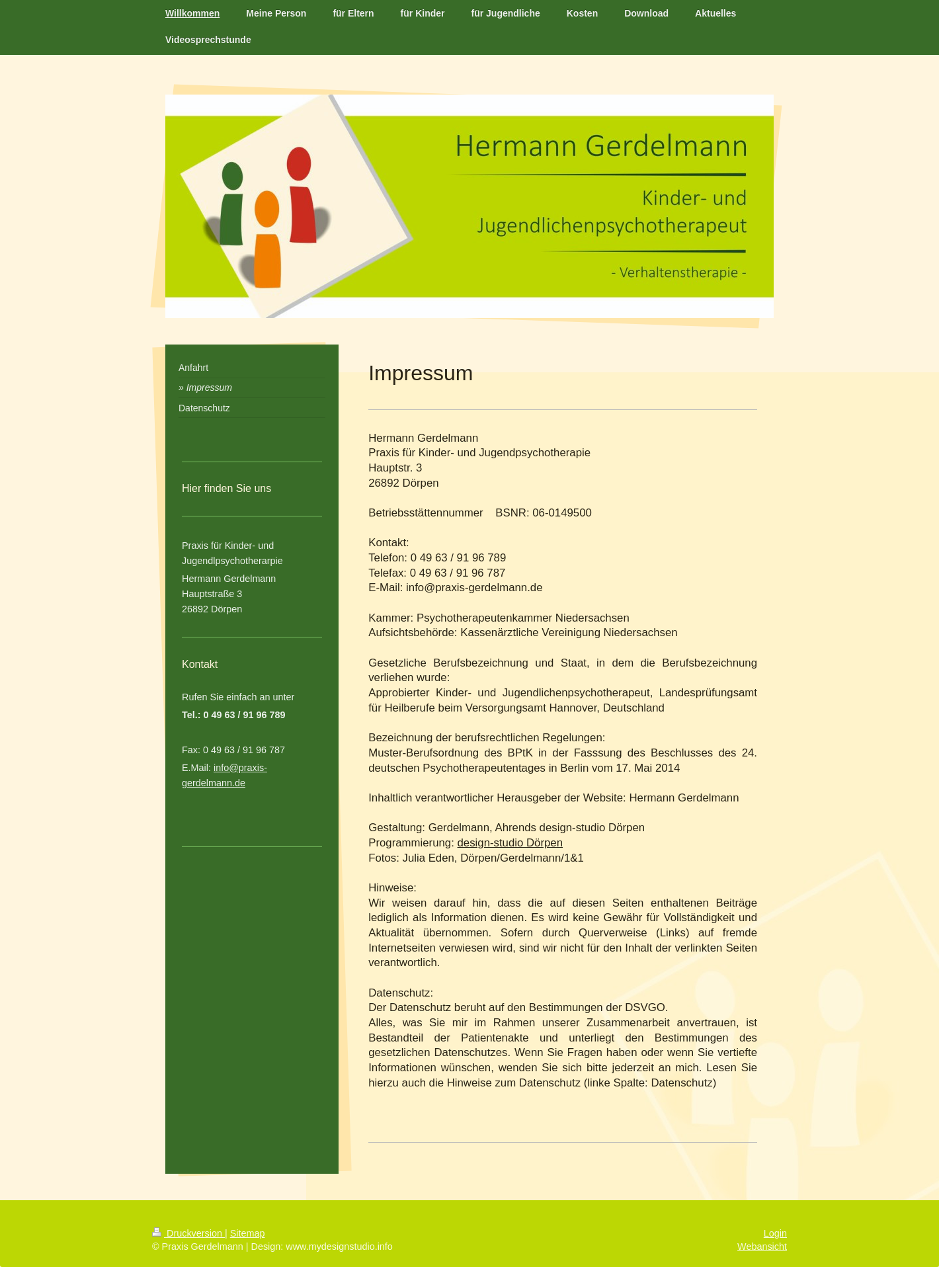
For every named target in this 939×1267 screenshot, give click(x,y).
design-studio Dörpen (510, 843)
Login (775, 1233)
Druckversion (188, 1233)
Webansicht (762, 1246)
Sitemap (247, 1233)
